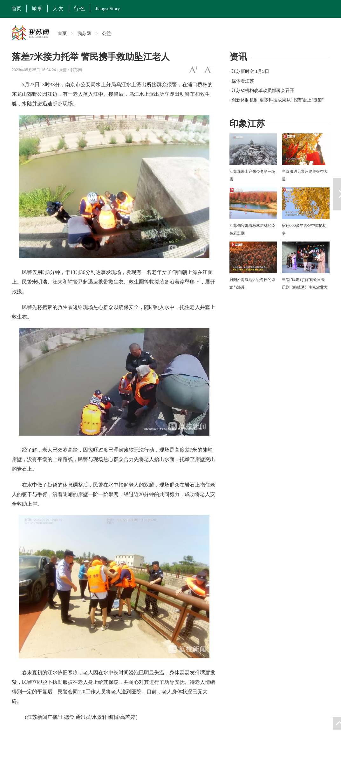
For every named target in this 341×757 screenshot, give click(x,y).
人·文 (58, 8)
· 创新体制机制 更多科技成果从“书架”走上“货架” (276, 99)
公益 (106, 33)
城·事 (37, 8)
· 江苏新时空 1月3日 (249, 71)
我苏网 (84, 33)
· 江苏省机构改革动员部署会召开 (261, 90)
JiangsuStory (107, 8)
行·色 (79, 8)
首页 (16, 8)
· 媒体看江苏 (241, 80)
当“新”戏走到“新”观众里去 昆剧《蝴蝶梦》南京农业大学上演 (305, 287)
